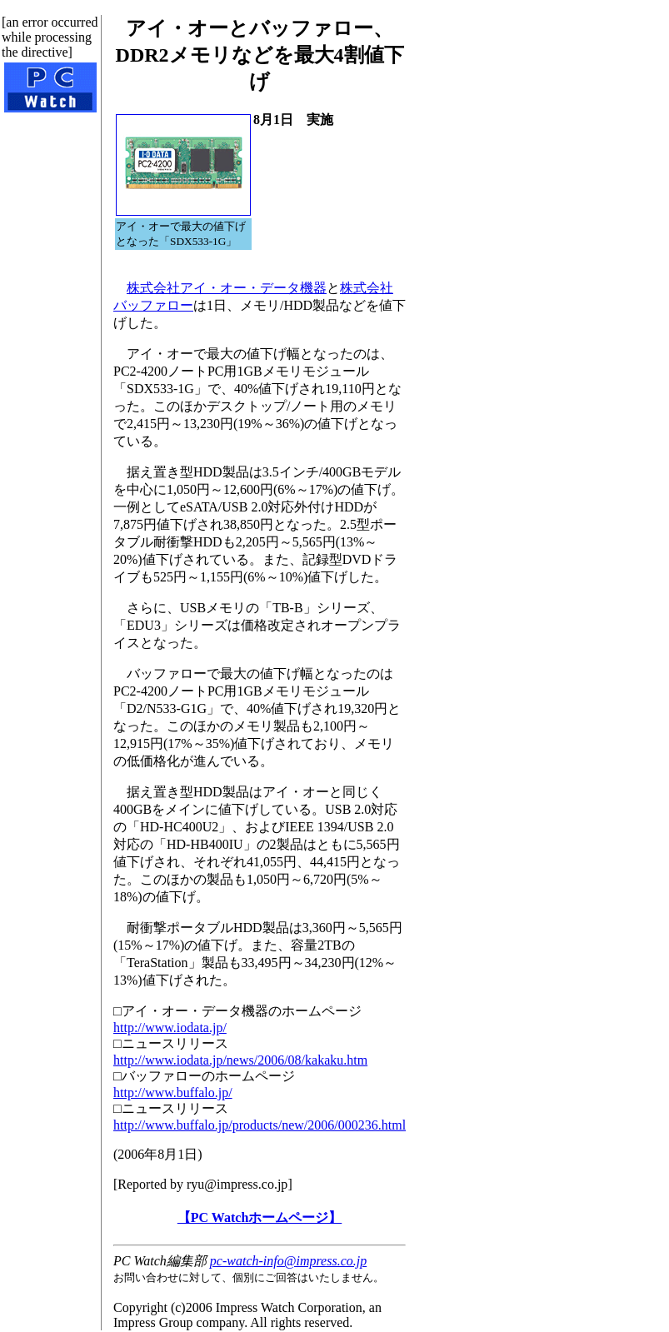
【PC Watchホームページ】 (259, 1217)
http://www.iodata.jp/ (170, 1027)
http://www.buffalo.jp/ (172, 1092)
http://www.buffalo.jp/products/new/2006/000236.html (259, 1125)
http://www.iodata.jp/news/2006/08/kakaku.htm (240, 1060)
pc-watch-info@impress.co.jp (288, 1261)
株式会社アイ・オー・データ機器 (227, 288)
